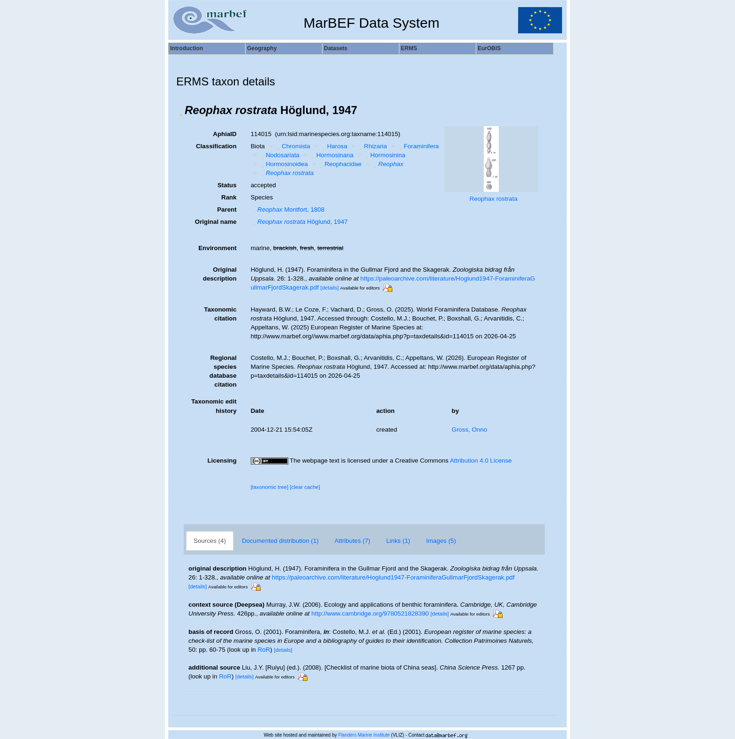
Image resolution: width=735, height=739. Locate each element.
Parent (226, 209)
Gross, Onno (470, 429)
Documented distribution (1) (280, 540)
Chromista (292, 146)
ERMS (409, 48)
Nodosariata (279, 155)
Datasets (335, 48)
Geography (262, 48)
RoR (263, 649)
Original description (220, 274)
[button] (180, 110)
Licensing (221, 460)
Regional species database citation (223, 371)
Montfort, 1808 (287, 209)
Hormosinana (331, 155)
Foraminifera (418, 146)
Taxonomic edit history (214, 406)
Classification (216, 146)
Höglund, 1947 (299, 221)
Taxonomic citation (220, 314)
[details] (330, 287)
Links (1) (398, 540)
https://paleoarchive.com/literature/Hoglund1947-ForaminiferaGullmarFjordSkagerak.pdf (393, 577)
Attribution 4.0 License (481, 460)
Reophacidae (339, 164)
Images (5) (441, 540)
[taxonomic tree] (270, 487)
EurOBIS (489, 48)
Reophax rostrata (494, 198)
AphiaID (224, 133)
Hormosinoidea (283, 164)
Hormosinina (384, 155)
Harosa (333, 146)
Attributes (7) (352, 540)
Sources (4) (210, 540)
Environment (217, 247)
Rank (229, 197)
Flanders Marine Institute (364, 735)
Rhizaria (372, 146)
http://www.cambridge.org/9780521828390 (369, 613)
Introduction (186, 48)
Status (227, 185)
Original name (216, 221)
